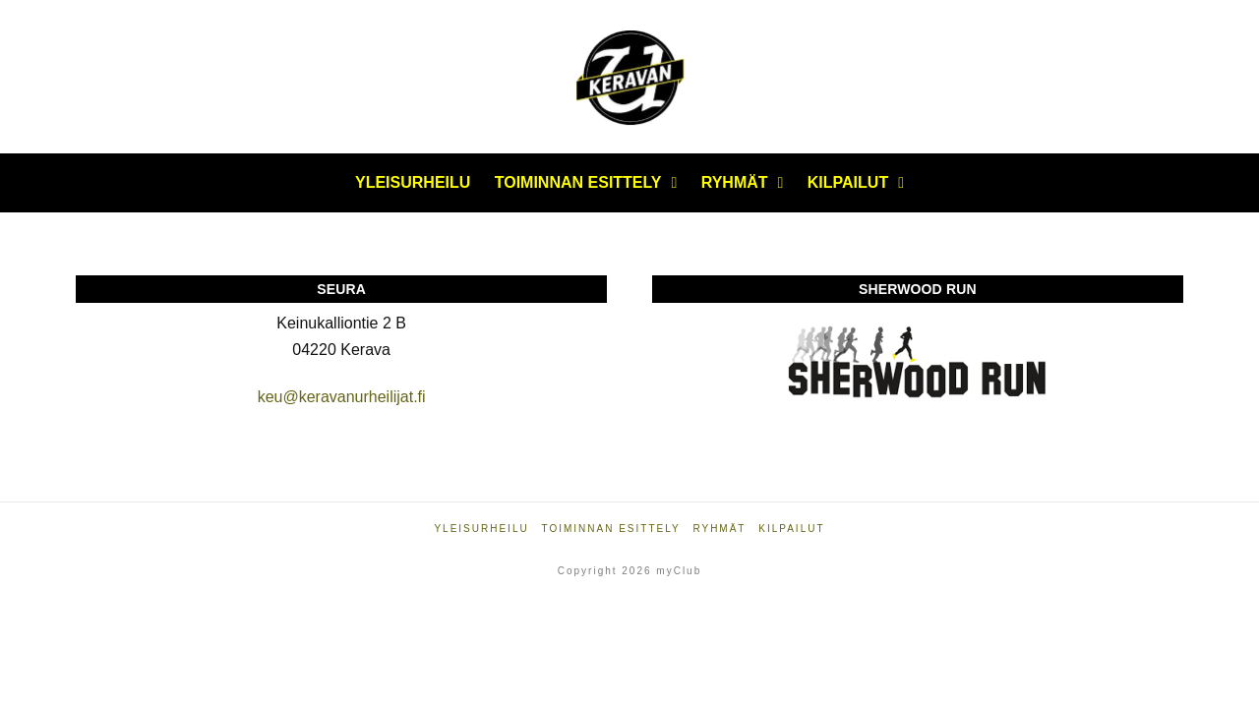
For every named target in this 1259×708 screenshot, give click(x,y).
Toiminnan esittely (610, 528)
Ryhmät (719, 528)
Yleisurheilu (481, 528)
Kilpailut (791, 528)
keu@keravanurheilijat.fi (342, 396)
